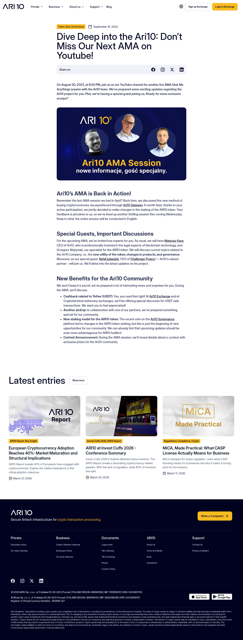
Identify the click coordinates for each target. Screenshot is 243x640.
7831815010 (115, 592)
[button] (37, 7)
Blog (109, 6)
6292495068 (111, 597)
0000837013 (135, 592)
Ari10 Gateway (133, 205)
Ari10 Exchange (159, 296)
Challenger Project (142, 259)
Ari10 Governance (162, 319)
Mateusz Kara (174, 241)
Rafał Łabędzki (109, 259)
